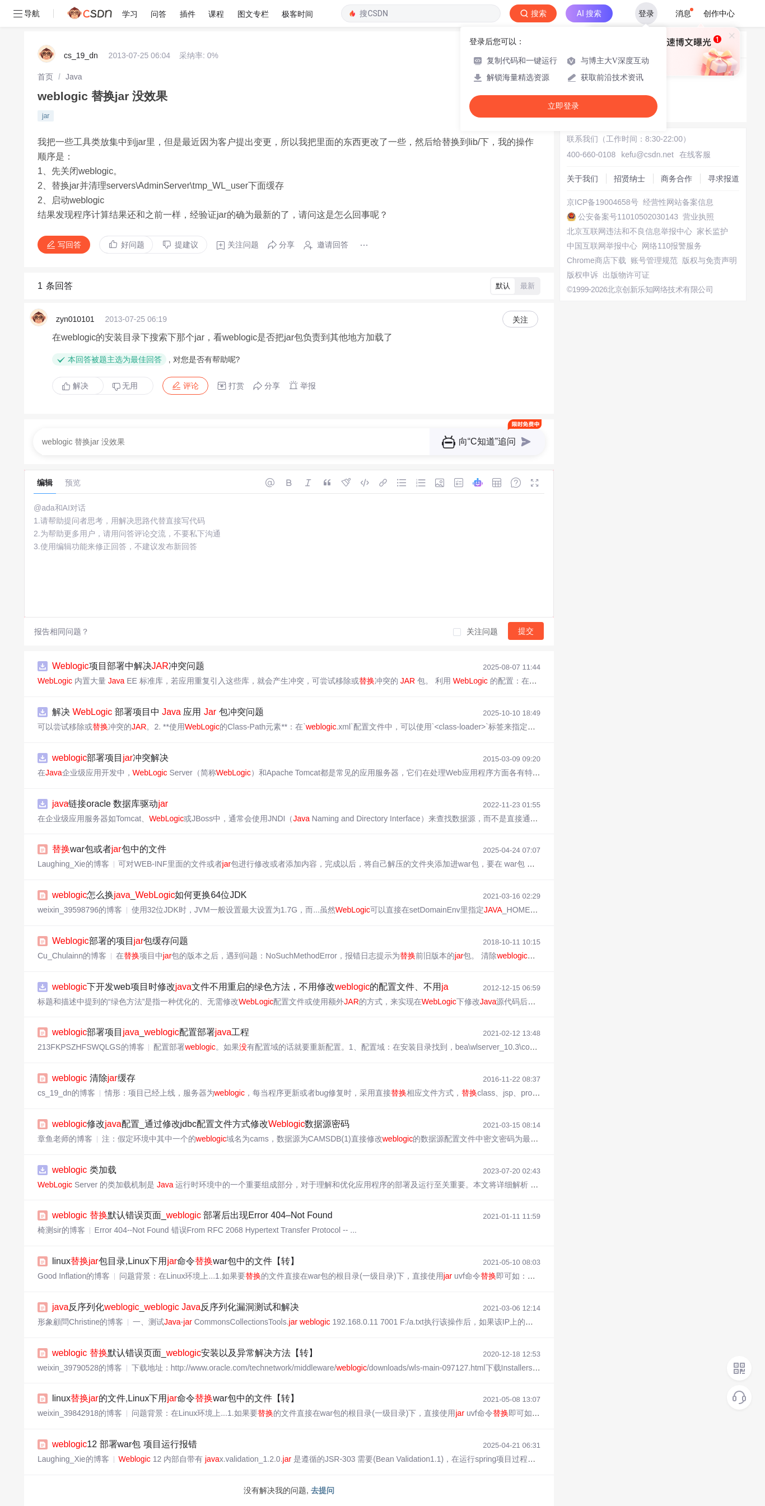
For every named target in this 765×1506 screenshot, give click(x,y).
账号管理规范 (654, 260)
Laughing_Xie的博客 (73, 863)
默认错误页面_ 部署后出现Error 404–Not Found (192, 1215)
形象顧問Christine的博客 (80, 1321)
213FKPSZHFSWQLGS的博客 (91, 1046)
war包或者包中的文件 (109, 849)
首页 (45, 76)
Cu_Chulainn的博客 (72, 955)
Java (74, 76)
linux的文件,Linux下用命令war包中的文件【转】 (175, 1398)
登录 (646, 13)
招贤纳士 (629, 178)
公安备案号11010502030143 (628, 216)
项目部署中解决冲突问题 (128, 666)
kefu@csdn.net (647, 154)
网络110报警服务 (672, 245)
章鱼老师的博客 (65, 1138)
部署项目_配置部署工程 (150, 1032)
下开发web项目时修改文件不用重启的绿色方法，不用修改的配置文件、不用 (251, 986)
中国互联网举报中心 (602, 245)
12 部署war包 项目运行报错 (124, 1444)
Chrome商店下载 (596, 260)
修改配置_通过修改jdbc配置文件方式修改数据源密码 (200, 1124)
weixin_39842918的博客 (80, 1413)
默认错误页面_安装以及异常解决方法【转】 (185, 1353)
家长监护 (712, 231)
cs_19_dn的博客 (66, 1092)
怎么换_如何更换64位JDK (149, 895)
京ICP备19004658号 (602, 202)
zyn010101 (75, 319)
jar (45, 116)
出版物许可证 (626, 274)
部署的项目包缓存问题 (120, 941)
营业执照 (698, 216)
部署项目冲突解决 (110, 758)
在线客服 (695, 154)
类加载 (84, 1170)
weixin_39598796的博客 (80, 909)
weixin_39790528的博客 (80, 1367)
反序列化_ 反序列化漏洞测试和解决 (175, 1307)
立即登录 (563, 106)
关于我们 (582, 178)
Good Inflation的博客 (74, 1275)
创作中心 (719, 13)
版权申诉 (582, 274)
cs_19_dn (81, 55)
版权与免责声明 (709, 260)
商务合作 (676, 178)
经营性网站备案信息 (678, 202)
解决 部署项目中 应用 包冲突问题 (158, 712)
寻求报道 (723, 178)
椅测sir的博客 (61, 1230)
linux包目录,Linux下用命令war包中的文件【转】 (175, 1261)
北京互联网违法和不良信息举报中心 (629, 231)
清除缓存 (94, 1078)
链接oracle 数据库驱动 (110, 803)
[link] (45, 76)
